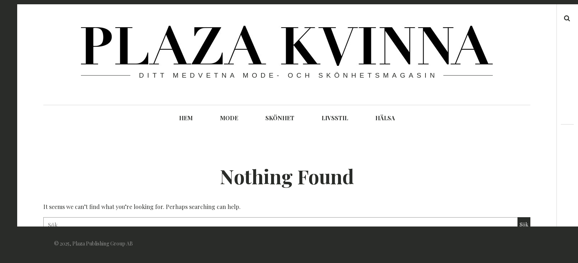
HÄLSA (385, 118)
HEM (186, 118)
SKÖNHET (279, 118)
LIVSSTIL (335, 118)
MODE (229, 118)
